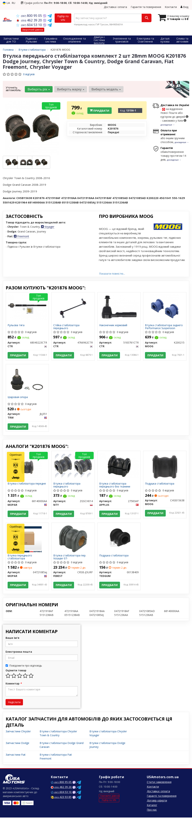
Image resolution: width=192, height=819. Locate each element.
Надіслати (14, 703)
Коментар (14, 685)
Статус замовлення (159, 783)
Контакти (171, 7)
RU (13, 3)
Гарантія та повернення (146, 7)
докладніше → (168, 124)
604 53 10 (29, 25)
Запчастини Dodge (17, 744)
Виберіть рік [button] (39, 89)
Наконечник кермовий (113, 325)
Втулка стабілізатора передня (27, 484)
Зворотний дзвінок (32, 29)
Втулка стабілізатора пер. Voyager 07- (70, 558)
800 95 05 (29, 15)
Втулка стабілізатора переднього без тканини (114, 486)
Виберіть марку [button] (70, 89)
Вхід (184, 7)
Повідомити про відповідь (24, 667)
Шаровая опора (18, 397)
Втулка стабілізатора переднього (67, 486)
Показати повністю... (112, 273)
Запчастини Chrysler (18, 733)
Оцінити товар (16, 672)
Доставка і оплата (115, 7)
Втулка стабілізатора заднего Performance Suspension (164, 326)
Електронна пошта (19, 653)
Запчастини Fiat (16, 756)
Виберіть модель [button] (105, 89)
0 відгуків (29, 74)
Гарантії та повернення (161, 797)
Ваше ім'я (12, 639)
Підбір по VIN (63, 18)
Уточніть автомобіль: (13, 89)
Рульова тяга (16, 325)
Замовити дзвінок (109, 797)
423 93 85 (61, 798)
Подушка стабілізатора (159, 484)
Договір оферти (157, 802)
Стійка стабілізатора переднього (67, 326)
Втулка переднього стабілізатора (20, 558)
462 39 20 (29, 20)
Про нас (152, 811)
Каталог (152, 806)
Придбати (99, 110)
